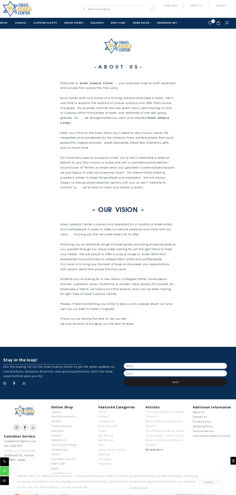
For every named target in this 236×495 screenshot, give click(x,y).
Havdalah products (63, 416)
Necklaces (104, 463)
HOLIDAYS (98, 23)
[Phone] (4, 462)
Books (55, 468)
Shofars (56, 421)
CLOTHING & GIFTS (45, 23)
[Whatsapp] (4, 472)
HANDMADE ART (167, 23)
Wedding (103, 454)
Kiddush (56, 435)
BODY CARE (119, 23)
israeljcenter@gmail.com (20, 441)
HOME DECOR (142, 23)
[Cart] (218, 23)
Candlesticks (59, 449)
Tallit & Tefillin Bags (64, 445)
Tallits (102, 412)
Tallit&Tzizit (59, 440)
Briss (101, 445)
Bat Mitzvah (105, 440)
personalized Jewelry (112, 449)
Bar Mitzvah (105, 435)
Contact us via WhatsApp (19, 450)
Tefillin (55, 454)
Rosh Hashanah (108, 426)
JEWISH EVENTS (74, 23)
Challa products (61, 426)
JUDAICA (21, 23)
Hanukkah (104, 459)
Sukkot (102, 430)
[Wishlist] (210, 23)
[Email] (4, 481)
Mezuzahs (57, 430)
